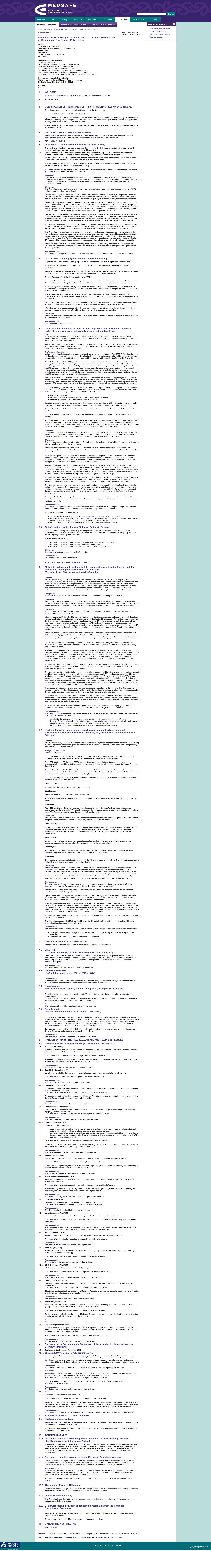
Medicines (41, 20)
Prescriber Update (156, 37)
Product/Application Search (159, 34)
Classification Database (158, 31)
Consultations (107, 20)
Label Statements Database (159, 28)
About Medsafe (138, 20)
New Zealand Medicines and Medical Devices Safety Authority (60, 11)
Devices (54, 20)
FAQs (110, 1545)
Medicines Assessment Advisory (73, 25)
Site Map (118, 1545)
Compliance (77, 20)
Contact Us (154, 20)
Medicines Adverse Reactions (103, 25)
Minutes (74, 29)
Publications (91, 20)
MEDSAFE (62, 5)
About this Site (100, 1545)
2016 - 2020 (83, 29)
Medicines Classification (46, 25)
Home (40, 29)
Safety (64, 20)
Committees (122, 20)
